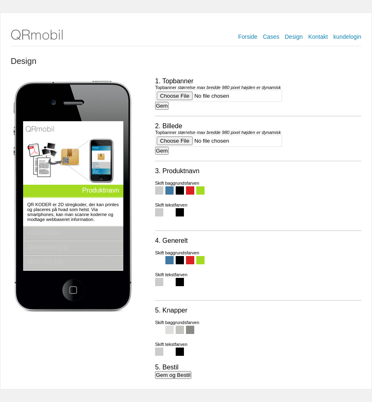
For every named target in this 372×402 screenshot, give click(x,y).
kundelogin (347, 36)
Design (294, 36)
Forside (247, 36)
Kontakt (317, 36)
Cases (271, 36)
